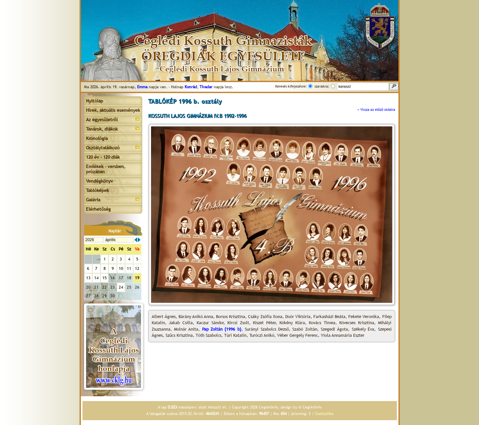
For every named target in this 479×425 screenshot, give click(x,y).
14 (96, 277)
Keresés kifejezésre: (291, 86)
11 (129, 268)
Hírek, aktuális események (113, 110)
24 (121, 287)
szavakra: (321, 86)
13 (88, 277)
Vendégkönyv (99, 181)
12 (137, 268)
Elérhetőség (98, 209)
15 (104, 277)
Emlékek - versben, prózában (105, 169)
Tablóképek (97, 190)
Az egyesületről (113, 119)
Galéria (113, 199)
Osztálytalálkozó (113, 147)
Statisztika (324, 413)
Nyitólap (94, 100)
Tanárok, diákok (113, 128)
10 (121, 268)
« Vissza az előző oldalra (376, 110)
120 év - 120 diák (103, 157)
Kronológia (97, 138)
